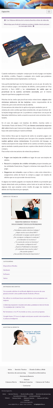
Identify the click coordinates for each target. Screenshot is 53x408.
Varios (5, 278)
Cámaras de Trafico (43, 382)
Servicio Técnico (21, 369)
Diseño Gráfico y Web (37, 369)
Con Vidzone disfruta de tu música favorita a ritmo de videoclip (27, 20)
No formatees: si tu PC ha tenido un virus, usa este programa (23, 312)
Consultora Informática (37, 373)
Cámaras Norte (11, 382)
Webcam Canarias (26, 382)
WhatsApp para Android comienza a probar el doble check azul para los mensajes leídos (26, 25)
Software (6, 274)
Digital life (5, 11)
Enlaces (26, 379)
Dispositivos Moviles (10, 266)
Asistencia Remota (27, 376)
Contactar (27, 385)
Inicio (10, 369)
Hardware (6, 270)
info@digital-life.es (39, 404)
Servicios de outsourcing (17, 373)
